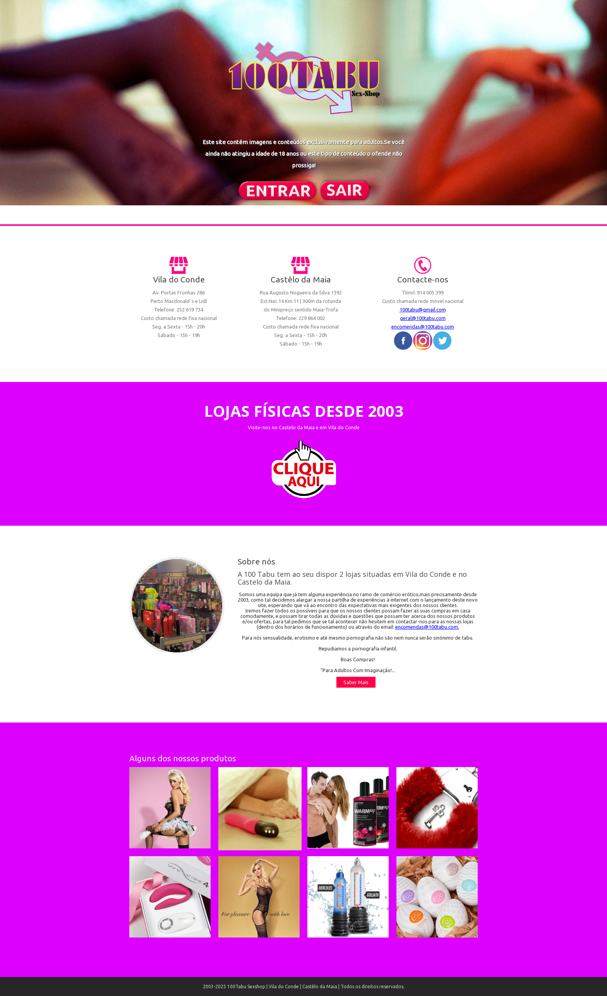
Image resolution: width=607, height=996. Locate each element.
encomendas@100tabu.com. (427, 627)
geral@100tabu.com (423, 318)
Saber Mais (356, 682)
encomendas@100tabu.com (422, 326)
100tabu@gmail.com (423, 309)
